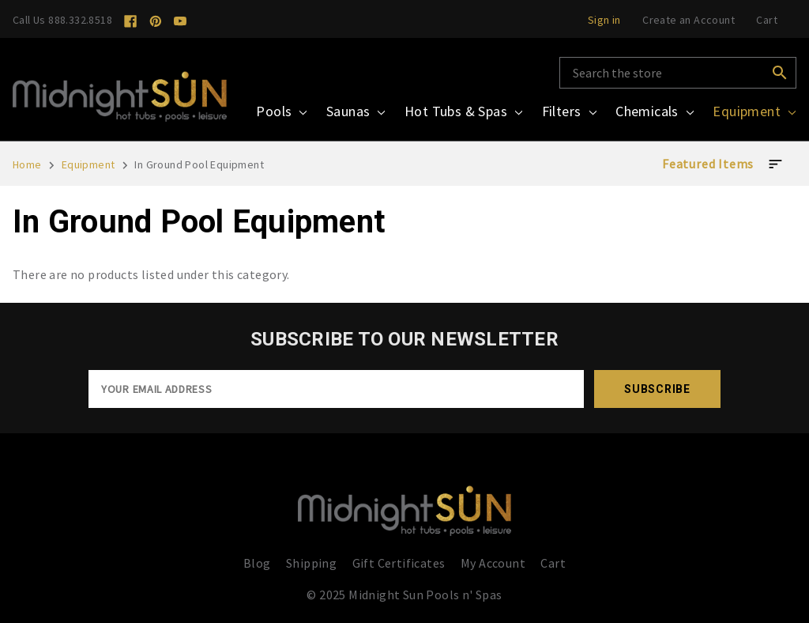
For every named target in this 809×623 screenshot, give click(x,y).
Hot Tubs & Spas (463, 111)
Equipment (754, 111)
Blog (257, 563)
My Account (493, 563)
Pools (281, 111)
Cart (553, 563)
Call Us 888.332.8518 (62, 20)
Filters (569, 111)
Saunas (356, 111)
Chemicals (654, 111)
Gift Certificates (399, 563)
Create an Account (688, 20)
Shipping (311, 563)
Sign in (604, 20)
